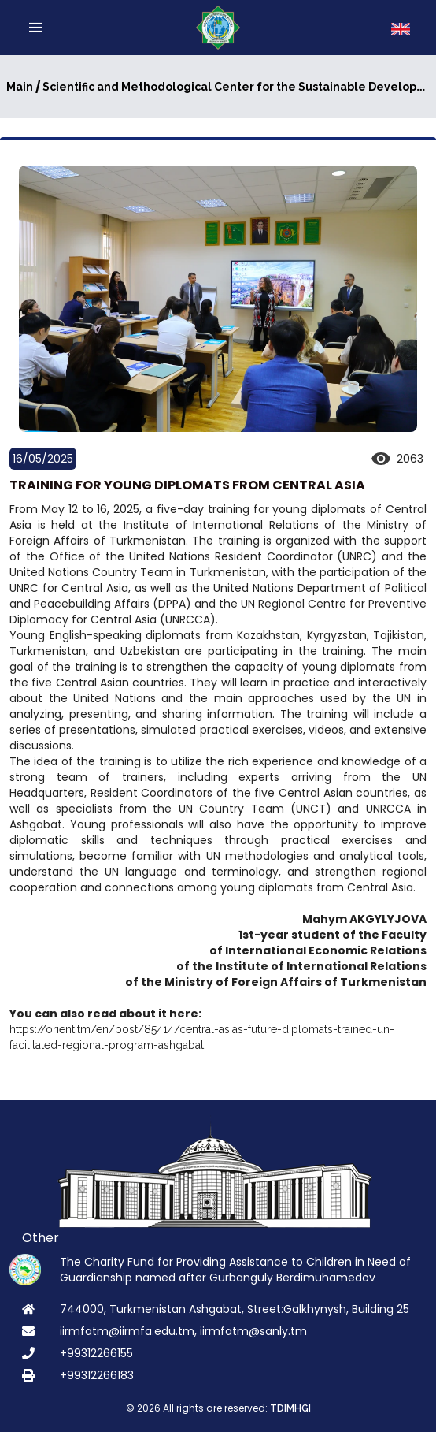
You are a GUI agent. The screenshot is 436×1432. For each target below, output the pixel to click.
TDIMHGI (290, 1408)
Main (19, 86)
